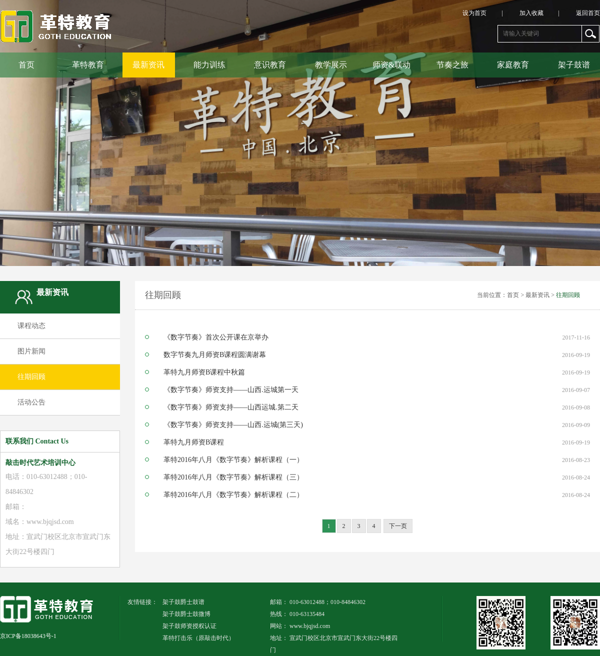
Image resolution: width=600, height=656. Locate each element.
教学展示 (331, 64)
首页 (26, 64)
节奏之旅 (452, 64)
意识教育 (270, 64)
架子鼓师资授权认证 (189, 626)
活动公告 (32, 402)
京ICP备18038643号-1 (28, 636)
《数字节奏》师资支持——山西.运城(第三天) (233, 425)
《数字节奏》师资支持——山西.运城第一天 (231, 390)
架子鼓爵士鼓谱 (183, 602)
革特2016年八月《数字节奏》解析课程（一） (234, 460)
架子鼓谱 (574, 64)
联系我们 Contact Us (37, 441)
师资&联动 (391, 64)
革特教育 (88, 64)
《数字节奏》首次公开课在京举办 (216, 337)
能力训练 (210, 64)
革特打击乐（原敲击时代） (198, 638)
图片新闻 (32, 351)
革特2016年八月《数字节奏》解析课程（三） (234, 477)
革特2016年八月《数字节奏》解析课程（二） (234, 495)
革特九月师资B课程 (194, 442)
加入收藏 (547, 13)
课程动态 (32, 326)
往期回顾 (32, 377)
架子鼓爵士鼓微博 (186, 614)
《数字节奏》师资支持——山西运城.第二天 (231, 407)
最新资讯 (148, 64)
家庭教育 (513, 64)
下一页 (398, 526)
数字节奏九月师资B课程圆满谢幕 (215, 355)
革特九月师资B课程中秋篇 (204, 372)
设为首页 (490, 13)
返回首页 (588, 13)
